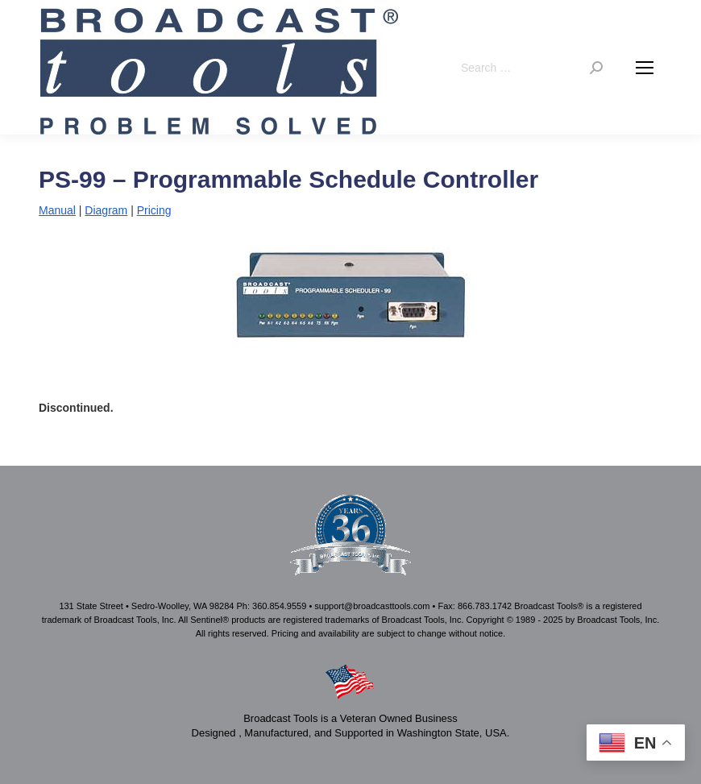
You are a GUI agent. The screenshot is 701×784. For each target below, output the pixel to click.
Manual (57, 210)
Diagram (106, 210)
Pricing (154, 210)
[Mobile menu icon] (644, 68)
